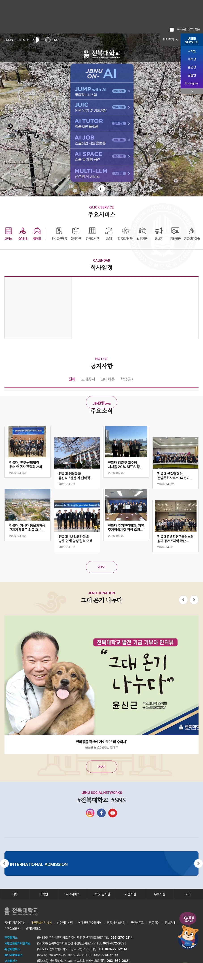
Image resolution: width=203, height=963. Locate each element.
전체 (72, 379)
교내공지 (88, 379)
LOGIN (8, 40)
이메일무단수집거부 (90, 923)
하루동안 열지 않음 (188, 29)
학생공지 (128, 379)
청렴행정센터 (65, 923)
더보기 (101, 402)
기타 (188, 894)
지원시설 (130, 894)
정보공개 (170, 923)
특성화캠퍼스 (12, 950)
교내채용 (108, 379)
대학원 (43, 894)
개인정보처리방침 (41, 923)
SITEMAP (23, 40)
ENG (52, 40)
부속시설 (159, 894)
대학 (15, 894)
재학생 (192, 59)
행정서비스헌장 (116, 923)
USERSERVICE (192, 40)
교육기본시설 (101, 894)
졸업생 (192, 67)
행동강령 (154, 923)
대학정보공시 (12, 929)
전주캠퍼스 (11, 938)
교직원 (192, 51)
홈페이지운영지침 (14, 923)
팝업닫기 (168, 40)
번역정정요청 (33, 929)
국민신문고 (137, 923)
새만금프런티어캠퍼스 (17, 944)
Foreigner (191, 83)
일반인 (192, 75)
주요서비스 (72, 894)
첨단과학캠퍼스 (13, 956)
